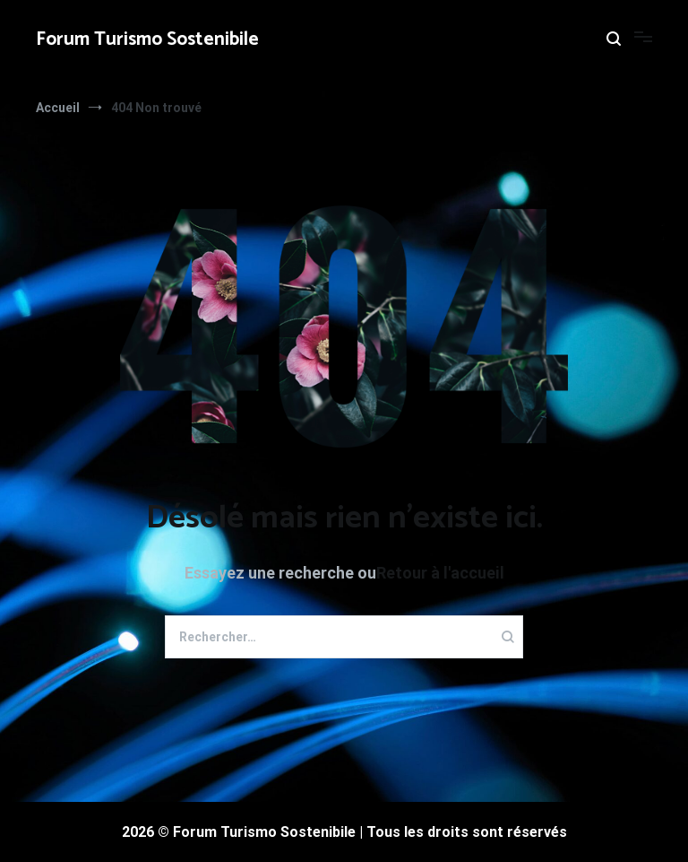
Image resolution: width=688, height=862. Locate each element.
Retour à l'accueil (440, 572)
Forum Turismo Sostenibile (147, 39)
